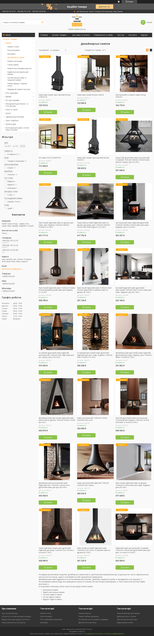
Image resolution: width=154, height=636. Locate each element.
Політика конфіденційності (114, 634)
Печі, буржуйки (12, 93)
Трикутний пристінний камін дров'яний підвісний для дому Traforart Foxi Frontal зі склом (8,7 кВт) (56, 550)
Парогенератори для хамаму (128, 613)
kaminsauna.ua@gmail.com (12, 269)
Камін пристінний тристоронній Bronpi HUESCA (93, 159)
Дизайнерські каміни (15, 57)
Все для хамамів (12, 100)
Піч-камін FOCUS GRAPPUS (50, 158)
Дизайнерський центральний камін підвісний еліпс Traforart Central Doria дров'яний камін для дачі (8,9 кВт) (54, 485)
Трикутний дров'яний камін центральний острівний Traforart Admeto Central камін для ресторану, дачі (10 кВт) (132, 160)
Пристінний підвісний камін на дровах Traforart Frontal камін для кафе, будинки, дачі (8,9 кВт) (133, 485)
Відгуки (144, 35)
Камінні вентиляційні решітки (19, 68)
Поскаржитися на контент (93, 634)
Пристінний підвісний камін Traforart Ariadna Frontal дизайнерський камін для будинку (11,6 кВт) (57, 290)
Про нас (120, 35)
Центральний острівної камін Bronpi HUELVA (131, 96)
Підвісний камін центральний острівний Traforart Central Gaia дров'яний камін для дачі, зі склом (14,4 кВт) (133, 550)
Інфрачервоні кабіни (125, 622)
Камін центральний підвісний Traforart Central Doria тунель (93, 484)
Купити (49, 112)
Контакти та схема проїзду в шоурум (16, 616)
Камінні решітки (85, 613)
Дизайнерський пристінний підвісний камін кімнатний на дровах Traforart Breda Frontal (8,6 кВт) (57, 420)
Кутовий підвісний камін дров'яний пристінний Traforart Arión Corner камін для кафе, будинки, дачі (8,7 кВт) (133, 290)
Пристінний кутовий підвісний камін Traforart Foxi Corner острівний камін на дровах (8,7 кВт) (93, 550)
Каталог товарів (10, 39)
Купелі (8, 113)
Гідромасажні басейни (15, 117)
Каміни (8, 43)
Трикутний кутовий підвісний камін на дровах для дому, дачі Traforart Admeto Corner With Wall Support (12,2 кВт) (93, 225)
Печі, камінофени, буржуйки (51, 619)
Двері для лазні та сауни (126, 616)
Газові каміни (13, 65)
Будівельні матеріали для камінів (17, 73)
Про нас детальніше (10, 613)
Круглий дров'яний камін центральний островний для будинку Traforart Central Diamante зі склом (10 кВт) (132, 420)
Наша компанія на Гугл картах (13, 622)
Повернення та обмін (103, 35)
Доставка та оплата (81, 35)
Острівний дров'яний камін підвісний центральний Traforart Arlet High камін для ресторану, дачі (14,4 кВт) (56, 355)
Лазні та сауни (11, 109)
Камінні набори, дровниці (89, 616)
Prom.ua (89, 629)
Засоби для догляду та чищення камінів (16, 79)
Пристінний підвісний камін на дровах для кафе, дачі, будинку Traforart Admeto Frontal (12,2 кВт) (56, 225)
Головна (44, 35)
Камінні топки (13, 46)
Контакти (133, 35)
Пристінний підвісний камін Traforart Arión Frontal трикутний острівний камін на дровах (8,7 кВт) (94, 290)
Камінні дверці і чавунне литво (17, 84)
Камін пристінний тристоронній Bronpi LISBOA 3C (54, 96)
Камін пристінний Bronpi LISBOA (90, 95)
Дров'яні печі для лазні (87, 622)
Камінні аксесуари (14, 61)
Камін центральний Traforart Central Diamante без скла (92, 419)
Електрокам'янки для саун (127, 619)
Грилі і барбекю (12, 120)
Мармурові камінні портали (18, 89)
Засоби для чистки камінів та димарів (93, 619)
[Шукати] (42, 22)
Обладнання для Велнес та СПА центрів (17, 105)
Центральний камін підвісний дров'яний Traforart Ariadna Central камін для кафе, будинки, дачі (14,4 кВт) (132, 225)
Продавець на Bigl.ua (77, 631)
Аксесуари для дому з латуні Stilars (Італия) (17, 129)
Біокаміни (11, 54)
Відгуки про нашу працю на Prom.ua (16, 619)
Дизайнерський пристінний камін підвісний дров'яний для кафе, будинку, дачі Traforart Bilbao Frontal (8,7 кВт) (134, 355)
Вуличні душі (11, 124)
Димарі (8, 96)
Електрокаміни (13, 50)
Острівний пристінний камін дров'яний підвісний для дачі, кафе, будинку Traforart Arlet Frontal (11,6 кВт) (94, 355)
